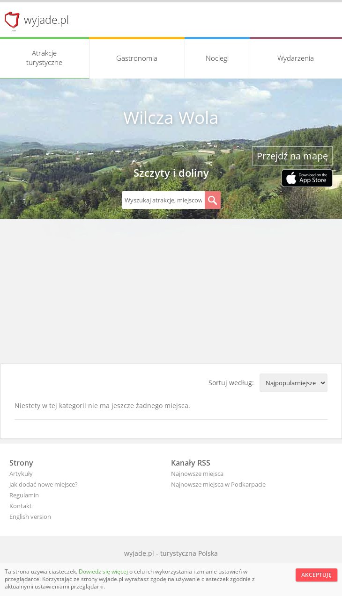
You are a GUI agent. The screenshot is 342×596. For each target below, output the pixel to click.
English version (30, 516)
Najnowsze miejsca (197, 473)
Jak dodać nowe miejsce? (43, 484)
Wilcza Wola (171, 117)
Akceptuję (316, 575)
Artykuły (21, 473)
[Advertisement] (171, 293)
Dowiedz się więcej (104, 571)
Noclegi (217, 58)
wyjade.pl (46, 19)
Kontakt (20, 506)
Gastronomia (136, 58)
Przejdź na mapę (292, 156)
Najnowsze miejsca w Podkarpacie (218, 484)
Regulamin (24, 495)
